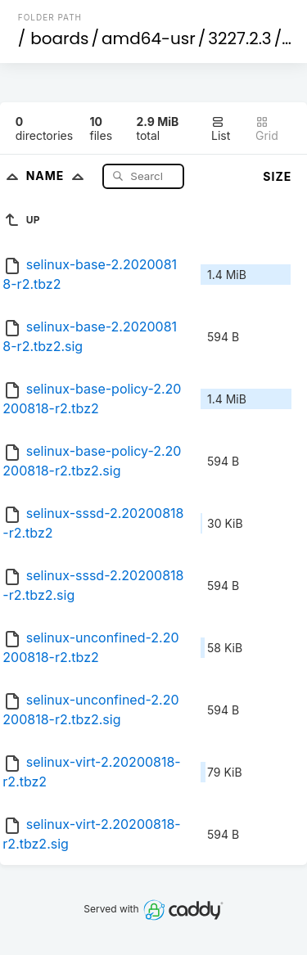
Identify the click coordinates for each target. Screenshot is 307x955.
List (220, 128)
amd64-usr (149, 38)
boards (59, 38)
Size (277, 176)
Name (58, 175)
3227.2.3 (239, 38)
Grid (266, 128)
